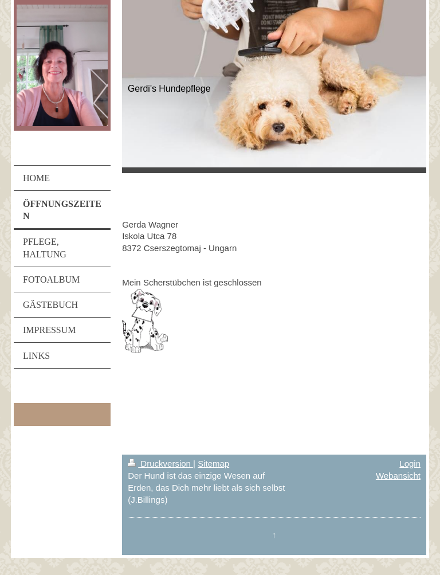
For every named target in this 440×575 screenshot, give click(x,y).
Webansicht (398, 475)
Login (410, 463)
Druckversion (160, 463)
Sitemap (213, 463)
